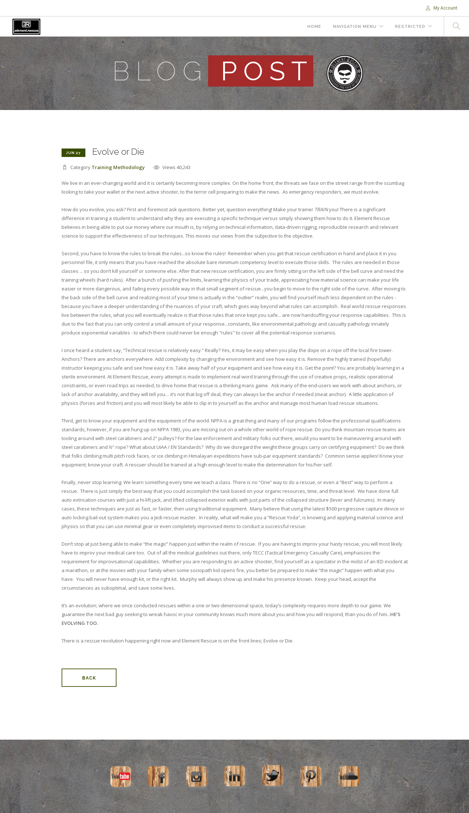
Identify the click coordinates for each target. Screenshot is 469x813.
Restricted (410, 26)
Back (89, 678)
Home (314, 26)
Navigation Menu (355, 26)
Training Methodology (118, 167)
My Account (441, 8)
